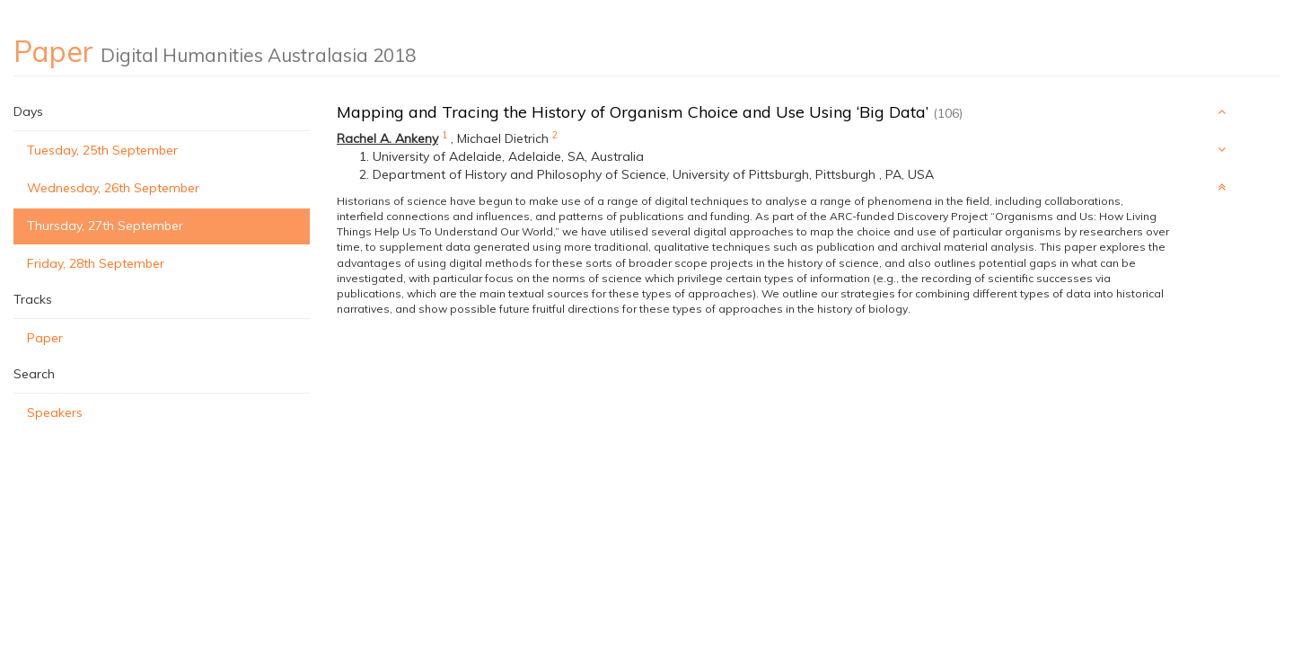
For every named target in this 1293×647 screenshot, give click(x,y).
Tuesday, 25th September (102, 150)
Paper (45, 338)
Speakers (55, 412)
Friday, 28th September (95, 263)
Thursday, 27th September (105, 225)
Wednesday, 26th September (113, 188)
